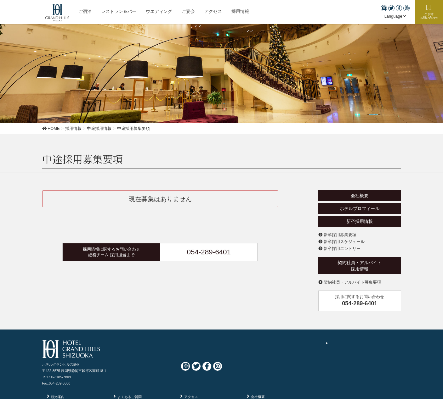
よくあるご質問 (129, 397)
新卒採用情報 (359, 221)
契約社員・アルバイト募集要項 (352, 282)
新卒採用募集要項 (340, 234)
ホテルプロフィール (359, 208)
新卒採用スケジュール (344, 241)
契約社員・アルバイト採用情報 (360, 265)
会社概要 (359, 195)
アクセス (191, 397)
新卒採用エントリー (342, 248)
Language (395, 16)
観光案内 (58, 397)
